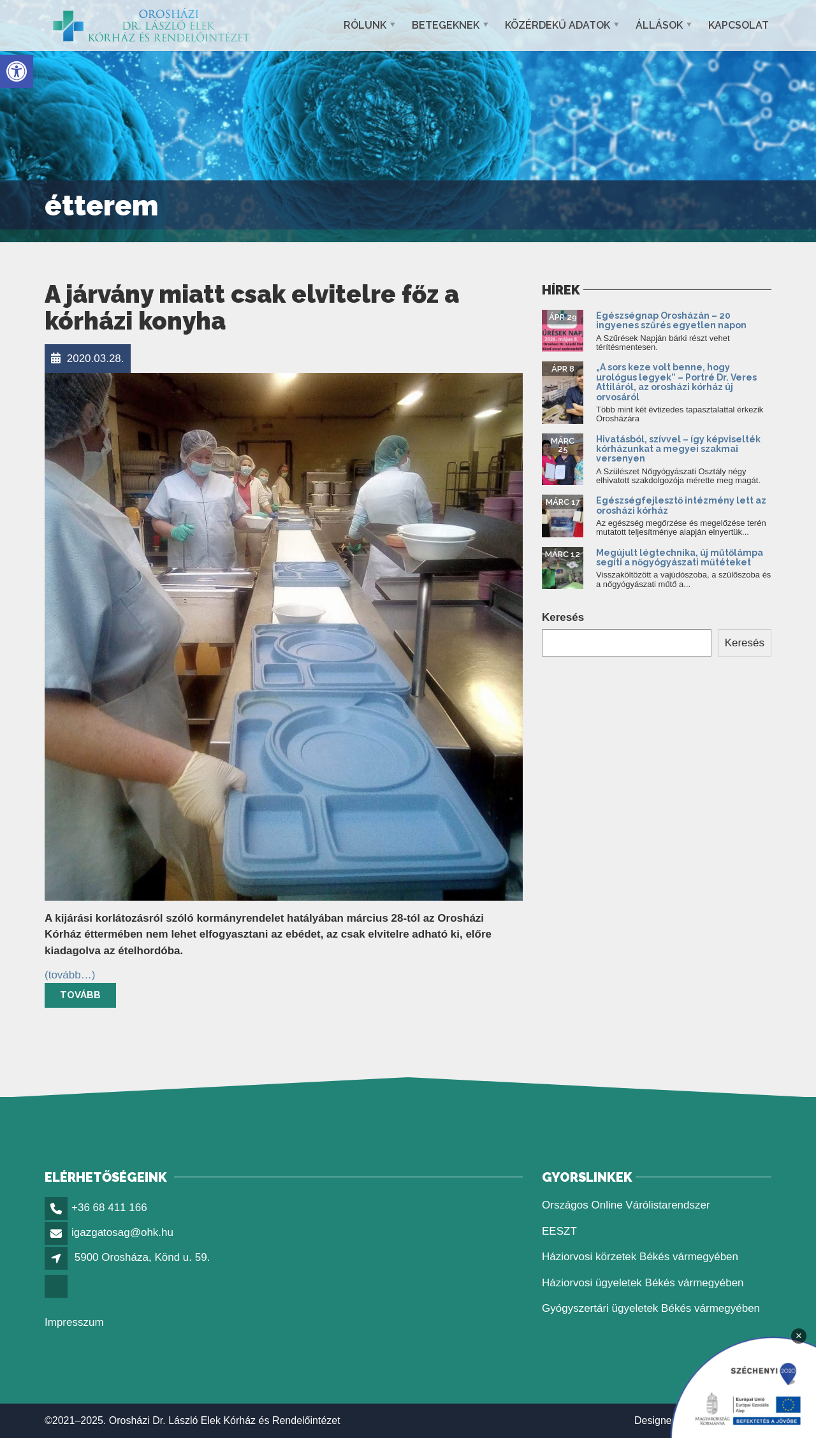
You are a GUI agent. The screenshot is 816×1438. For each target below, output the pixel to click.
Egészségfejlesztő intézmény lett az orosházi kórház (681, 505)
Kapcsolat (738, 25)
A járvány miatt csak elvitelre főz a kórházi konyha (252, 307)
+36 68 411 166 (109, 1208)
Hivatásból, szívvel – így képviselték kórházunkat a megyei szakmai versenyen (678, 449)
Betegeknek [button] (445, 25)
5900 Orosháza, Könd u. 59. (142, 1257)
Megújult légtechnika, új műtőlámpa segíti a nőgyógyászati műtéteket (679, 557)
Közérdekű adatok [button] (557, 25)
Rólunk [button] (365, 25)
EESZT (559, 1231)
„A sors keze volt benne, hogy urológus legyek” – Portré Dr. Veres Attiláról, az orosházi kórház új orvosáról (676, 382)
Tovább (80, 995)
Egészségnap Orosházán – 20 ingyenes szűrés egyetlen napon (672, 320)
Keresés (563, 617)
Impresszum (74, 1322)
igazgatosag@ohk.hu (122, 1232)
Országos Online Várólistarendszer (626, 1205)
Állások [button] (659, 25)
